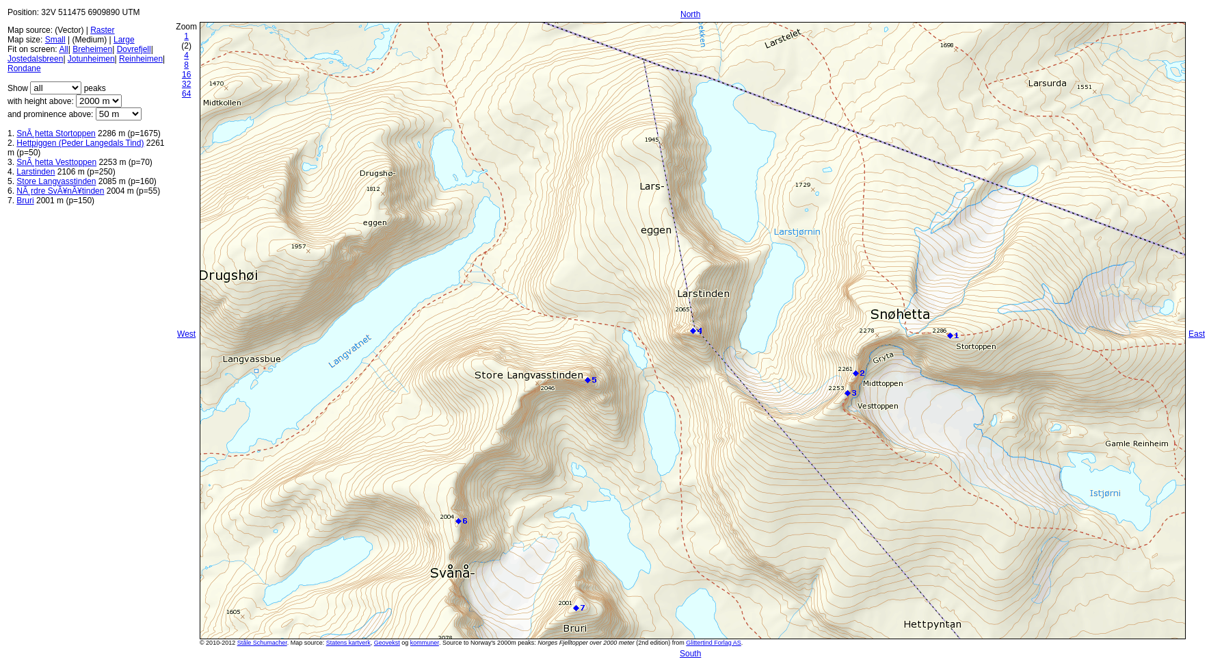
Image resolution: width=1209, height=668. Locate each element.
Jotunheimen (91, 59)
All (63, 49)
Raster (102, 30)
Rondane (24, 68)
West (186, 334)
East (1196, 334)
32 (186, 84)
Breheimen (92, 49)
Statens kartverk (348, 642)
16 (186, 74)
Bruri (25, 200)
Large (124, 39)
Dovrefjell (134, 49)
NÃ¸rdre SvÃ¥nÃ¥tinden (60, 191)
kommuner (424, 642)
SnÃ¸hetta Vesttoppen (56, 162)
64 (186, 94)
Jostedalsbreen (35, 59)
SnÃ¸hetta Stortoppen (55, 133)
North (690, 14)
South (690, 653)
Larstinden (35, 172)
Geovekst (387, 642)
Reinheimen (141, 59)
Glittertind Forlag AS (713, 642)
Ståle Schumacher (262, 642)
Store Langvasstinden (56, 181)
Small (55, 39)
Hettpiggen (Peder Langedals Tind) (80, 143)
